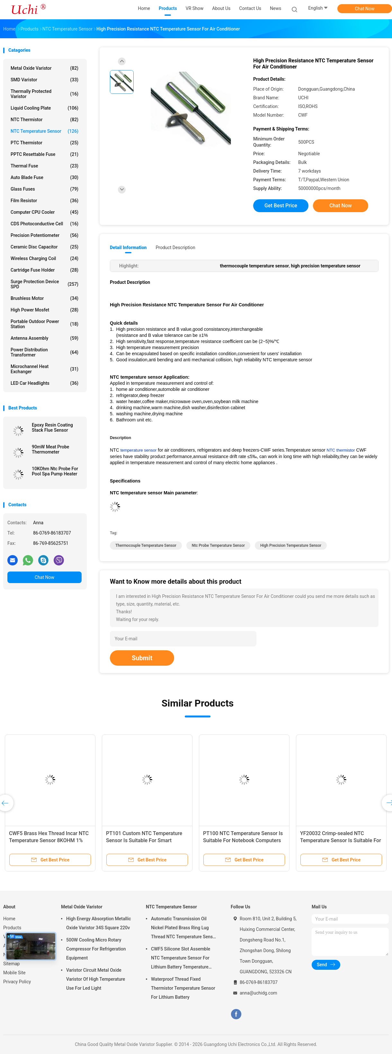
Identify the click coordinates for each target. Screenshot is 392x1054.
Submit (142, 658)
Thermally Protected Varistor (44, 94)
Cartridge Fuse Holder (44, 270)
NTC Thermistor (44, 119)
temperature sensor (138, 450)
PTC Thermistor (44, 143)
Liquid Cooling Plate (44, 108)
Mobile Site (14, 972)
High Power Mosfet (44, 310)
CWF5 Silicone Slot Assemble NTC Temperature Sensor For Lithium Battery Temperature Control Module (180, 958)
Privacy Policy (17, 981)
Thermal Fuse (44, 166)
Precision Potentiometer (44, 235)
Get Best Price (280, 206)
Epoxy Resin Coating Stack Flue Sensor (52, 427)
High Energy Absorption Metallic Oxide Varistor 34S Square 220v (98, 923)
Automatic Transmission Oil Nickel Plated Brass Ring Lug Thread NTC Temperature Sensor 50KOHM (184, 928)
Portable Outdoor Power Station (44, 324)
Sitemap (11, 963)
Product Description (175, 247)
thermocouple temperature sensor (145, 545)
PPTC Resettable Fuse (44, 154)
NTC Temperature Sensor (44, 131)
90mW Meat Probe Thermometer (50, 449)
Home (9, 918)
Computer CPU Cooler (44, 212)
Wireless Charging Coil (44, 258)
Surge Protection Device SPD (44, 284)
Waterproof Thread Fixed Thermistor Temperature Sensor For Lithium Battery (183, 988)
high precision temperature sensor (290, 545)
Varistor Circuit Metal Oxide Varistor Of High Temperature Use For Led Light (95, 979)
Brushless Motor (44, 298)
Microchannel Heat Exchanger (44, 369)
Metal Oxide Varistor (44, 68)
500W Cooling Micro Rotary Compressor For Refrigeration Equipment (96, 948)
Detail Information (128, 247)
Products (12, 927)
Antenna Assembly (44, 338)
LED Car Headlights (44, 383)
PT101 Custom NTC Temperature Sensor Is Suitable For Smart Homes (144, 840)
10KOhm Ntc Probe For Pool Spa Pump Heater (55, 471)
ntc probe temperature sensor (218, 545)
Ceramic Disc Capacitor (44, 247)
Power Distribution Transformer (44, 352)
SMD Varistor (44, 80)
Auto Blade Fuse (44, 177)
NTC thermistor (341, 450)
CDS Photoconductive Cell (44, 224)
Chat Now (365, 8)
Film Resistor (44, 200)
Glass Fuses (44, 189)
